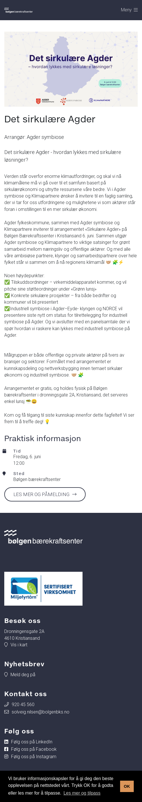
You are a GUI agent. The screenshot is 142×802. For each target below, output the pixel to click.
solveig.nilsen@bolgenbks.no (40, 712)
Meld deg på (23, 674)
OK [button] (127, 786)
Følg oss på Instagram (33, 756)
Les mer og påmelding (41, 494)
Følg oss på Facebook (34, 749)
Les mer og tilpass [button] (81, 793)
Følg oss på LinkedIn (31, 742)
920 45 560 (23, 704)
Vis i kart (19, 644)
